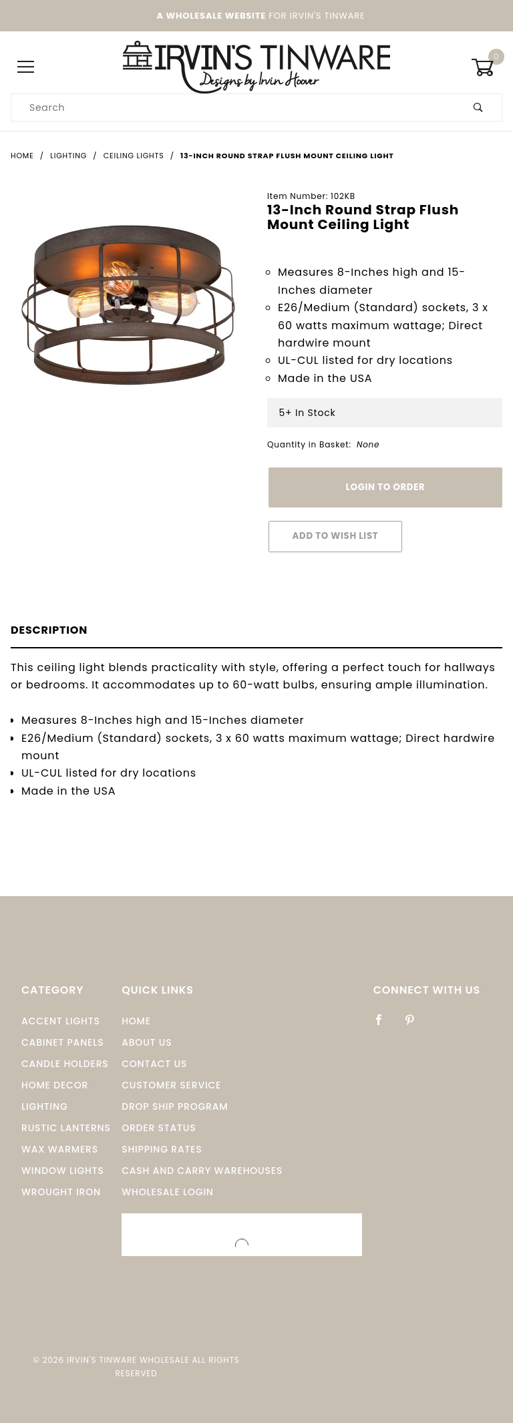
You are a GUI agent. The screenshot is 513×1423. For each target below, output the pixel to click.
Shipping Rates (162, 1149)
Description (49, 630)
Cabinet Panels (62, 1042)
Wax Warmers (59, 1149)
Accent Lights (60, 1021)
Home (136, 1021)
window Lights (62, 1170)
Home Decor (54, 1085)
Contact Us (154, 1063)
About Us (147, 1042)
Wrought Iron (61, 1192)
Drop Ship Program (175, 1106)
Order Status (159, 1128)
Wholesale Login (168, 1192)
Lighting (44, 1106)
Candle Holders (65, 1063)
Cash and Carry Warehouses (202, 1170)
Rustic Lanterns (66, 1128)
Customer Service (171, 1085)
